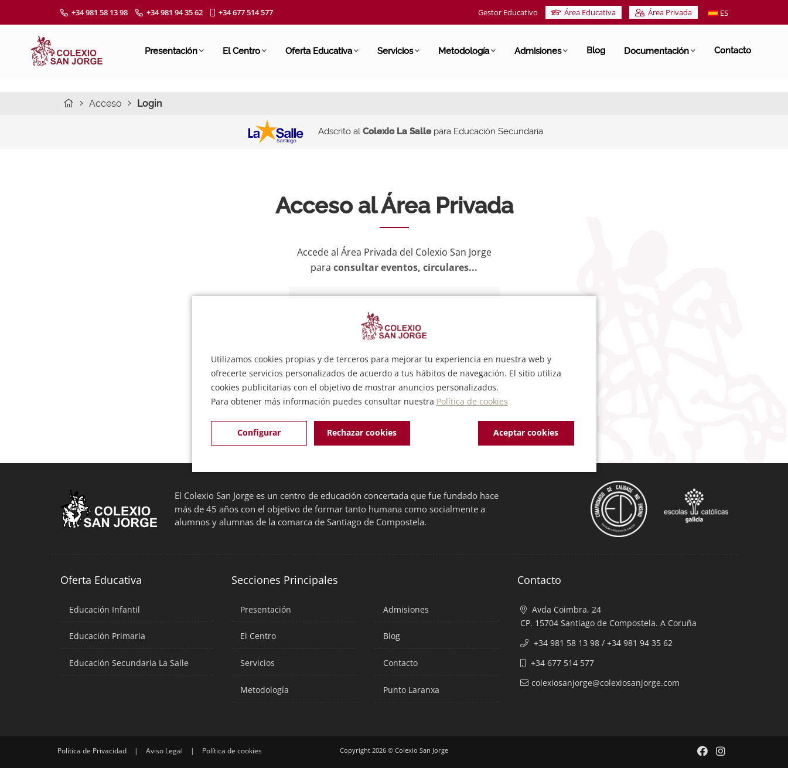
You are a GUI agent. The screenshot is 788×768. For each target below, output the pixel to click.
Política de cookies (472, 401)
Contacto (732, 50)
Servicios (398, 50)
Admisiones (541, 50)
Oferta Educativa (322, 50)
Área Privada (663, 12)
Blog (595, 50)
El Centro (245, 50)
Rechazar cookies (362, 432)
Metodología (467, 50)
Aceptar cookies (525, 432)
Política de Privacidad (92, 751)
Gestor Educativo (508, 12)
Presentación (174, 50)
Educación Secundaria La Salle (129, 662)
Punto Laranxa (411, 689)
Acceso (105, 103)
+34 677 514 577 (241, 12)
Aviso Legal (164, 751)
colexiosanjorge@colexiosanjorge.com (605, 682)
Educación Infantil (104, 609)
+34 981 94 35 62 (169, 12)
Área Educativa (583, 12)
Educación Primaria (107, 635)
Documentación (659, 50)
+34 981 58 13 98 (94, 12)
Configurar (259, 432)
